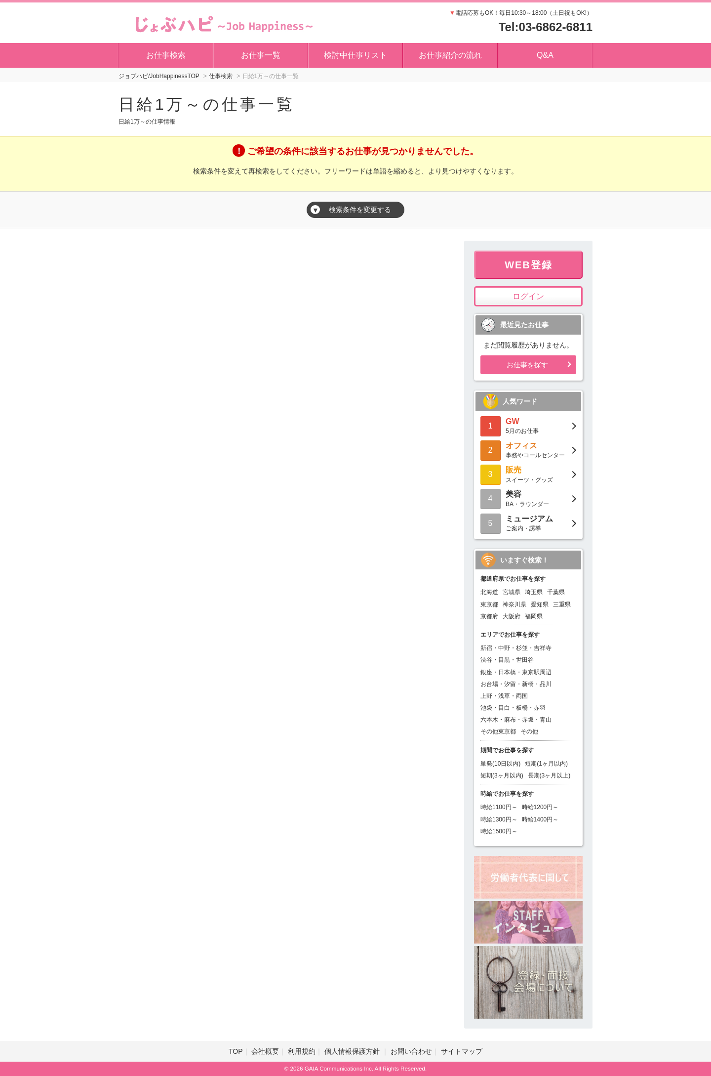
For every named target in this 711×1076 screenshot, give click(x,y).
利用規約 (302, 1051)
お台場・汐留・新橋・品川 (516, 684)
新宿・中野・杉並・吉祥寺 (516, 648)
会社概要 (265, 1051)
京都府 (489, 616)
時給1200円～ (540, 807)
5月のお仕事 (528, 425)
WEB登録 (529, 264)
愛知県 (540, 604)
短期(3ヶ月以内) (501, 775)
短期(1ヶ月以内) (546, 763)
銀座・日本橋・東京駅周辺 (516, 672)
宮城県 (511, 592)
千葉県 (556, 592)
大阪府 (511, 616)
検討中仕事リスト (355, 55)
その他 (529, 731)
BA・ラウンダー (528, 498)
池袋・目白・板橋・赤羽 (513, 707)
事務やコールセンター (528, 449)
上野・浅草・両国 (504, 695)
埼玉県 (534, 592)
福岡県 (534, 616)
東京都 (489, 604)
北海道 (489, 592)
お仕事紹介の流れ (450, 55)
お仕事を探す (527, 365)
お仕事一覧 (260, 55)
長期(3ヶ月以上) (549, 775)
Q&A (545, 55)
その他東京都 (498, 731)
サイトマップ (461, 1051)
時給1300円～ (498, 819)
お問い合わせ (411, 1051)
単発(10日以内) (500, 763)
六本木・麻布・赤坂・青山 (516, 719)
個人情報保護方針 (353, 1051)
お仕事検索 (166, 55)
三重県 (562, 604)
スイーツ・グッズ (528, 474)
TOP (236, 1051)
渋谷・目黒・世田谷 (507, 659)
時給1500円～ (498, 831)
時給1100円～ (498, 807)
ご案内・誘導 (528, 523)
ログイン (528, 296)
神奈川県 (514, 604)
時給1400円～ (540, 819)
